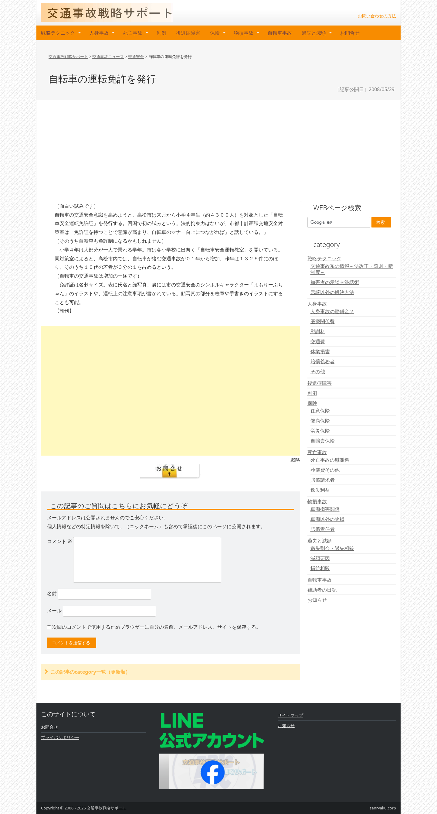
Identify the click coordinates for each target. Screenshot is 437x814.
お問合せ (350, 32)
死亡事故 (132, 32)
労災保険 (320, 430)
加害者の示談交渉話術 (334, 282)
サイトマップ (290, 715)
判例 (161, 32)
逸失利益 (320, 490)
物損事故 (243, 32)
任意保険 (320, 410)
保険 (215, 32)
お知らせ (317, 600)
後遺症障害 (188, 32)
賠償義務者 (322, 361)
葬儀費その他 (325, 470)
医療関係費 (322, 321)
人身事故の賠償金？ (332, 311)
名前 (52, 593)
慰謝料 (317, 331)
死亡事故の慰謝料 (329, 460)
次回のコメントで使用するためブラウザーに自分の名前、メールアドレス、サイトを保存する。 (156, 627)
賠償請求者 (322, 480)
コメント (59, 541)
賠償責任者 (322, 529)
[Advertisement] (218, 148)
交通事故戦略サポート (106, 808)
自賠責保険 (322, 440)
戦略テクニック (58, 32)
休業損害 (320, 351)
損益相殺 (320, 568)
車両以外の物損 (327, 519)
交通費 (317, 341)
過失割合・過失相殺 (332, 548)
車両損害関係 (325, 509)
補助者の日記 (322, 590)
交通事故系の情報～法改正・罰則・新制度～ (351, 269)
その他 (317, 371)
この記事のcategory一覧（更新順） (90, 672)
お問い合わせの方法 (377, 16)
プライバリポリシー (60, 737)
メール (54, 610)
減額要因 (320, 558)
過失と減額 (314, 32)
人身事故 (99, 32)
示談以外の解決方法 (332, 292)
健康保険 (320, 420)
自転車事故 (280, 32)
